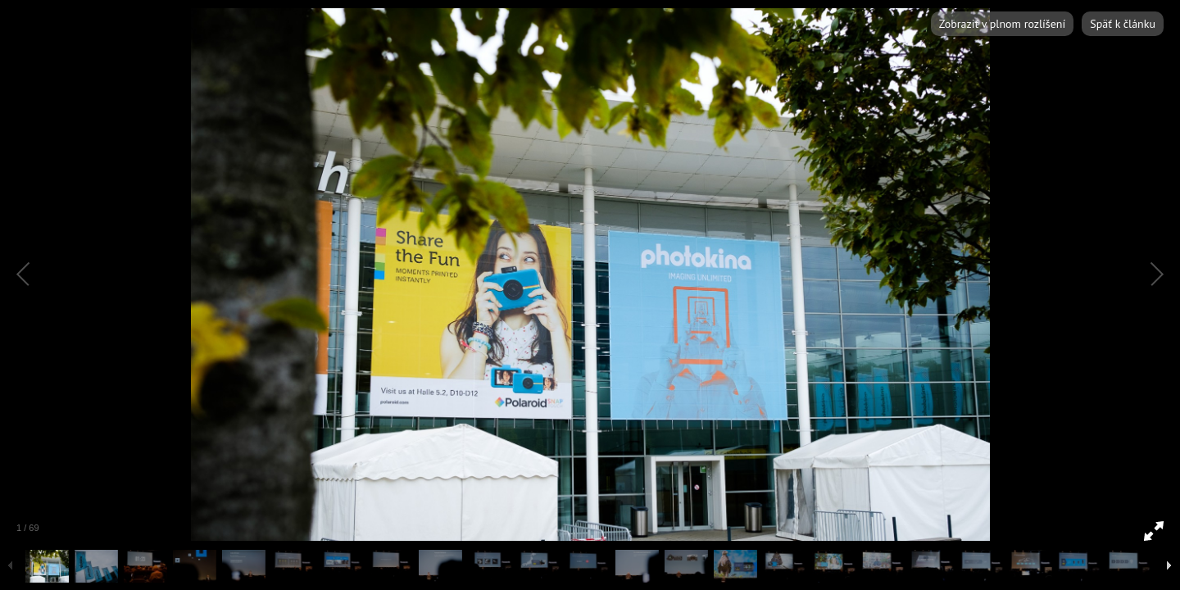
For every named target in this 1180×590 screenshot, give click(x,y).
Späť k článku (1122, 23)
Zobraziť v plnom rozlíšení (1002, 23)
